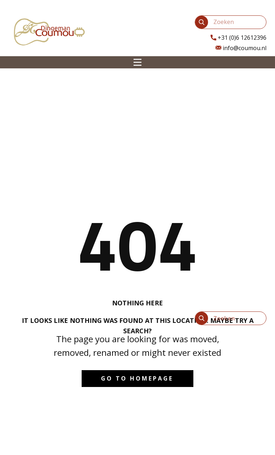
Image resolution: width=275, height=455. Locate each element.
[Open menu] (137, 62)
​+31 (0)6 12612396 (238, 38)
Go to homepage (137, 378)
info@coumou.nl (241, 48)
